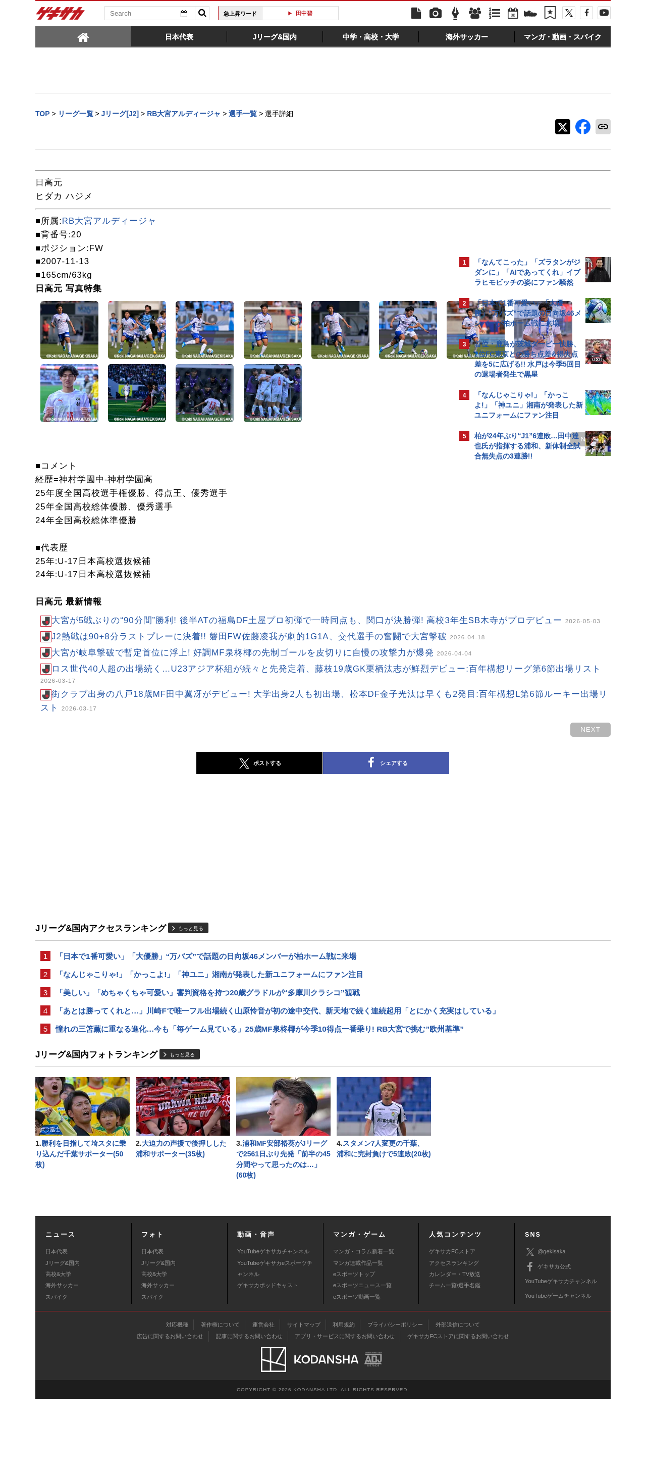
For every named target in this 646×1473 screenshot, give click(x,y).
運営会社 (263, 1398)
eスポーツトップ (354, 1348)
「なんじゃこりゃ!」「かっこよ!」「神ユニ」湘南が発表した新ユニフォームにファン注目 (209, 1017)
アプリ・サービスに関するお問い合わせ (345, 1410)
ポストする (171, 805)
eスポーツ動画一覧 (357, 1370)
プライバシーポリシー (395, 1398)
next (414, 440)
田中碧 (304, 13)
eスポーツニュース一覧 (362, 1359)
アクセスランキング (454, 1337)
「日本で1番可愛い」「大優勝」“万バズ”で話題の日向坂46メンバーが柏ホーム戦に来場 (206, 998)
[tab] (83, 36)
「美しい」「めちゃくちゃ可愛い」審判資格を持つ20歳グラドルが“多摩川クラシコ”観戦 (208, 1036)
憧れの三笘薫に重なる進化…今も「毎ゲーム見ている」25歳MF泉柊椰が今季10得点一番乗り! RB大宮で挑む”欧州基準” (237, 1092)
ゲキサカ (60, 16)
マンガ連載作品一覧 (358, 1337)
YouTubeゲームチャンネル (558, 1370)
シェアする (297, 804)
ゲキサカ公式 (548, 1341)
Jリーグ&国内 (62, 1337)
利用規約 (344, 1398)
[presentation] (83, 36)
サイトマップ (303, 1398)
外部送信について (458, 1398)
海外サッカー (62, 1359)
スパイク (56, 1370)
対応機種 (177, 1398)
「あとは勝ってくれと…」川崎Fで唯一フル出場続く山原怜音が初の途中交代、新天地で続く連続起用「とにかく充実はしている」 (244, 1061)
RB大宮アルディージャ (109, 222)
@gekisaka (545, 1326)
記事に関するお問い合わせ (249, 1410)
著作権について (220, 1398)
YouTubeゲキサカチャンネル (273, 1326)
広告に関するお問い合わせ (170, 1410)
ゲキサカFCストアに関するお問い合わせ (458, 1410)
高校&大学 (58, 1348)
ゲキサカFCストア (452, 1326)
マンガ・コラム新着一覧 (363, 1326)
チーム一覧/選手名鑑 (454, 1359)
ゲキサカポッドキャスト (267, 1359)
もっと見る (190, 970)
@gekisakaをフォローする (515, 619)
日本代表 (56, 1326)
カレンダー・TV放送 (454, 1348)
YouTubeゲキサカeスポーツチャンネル (274, 1342)
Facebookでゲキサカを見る (516, 639)
